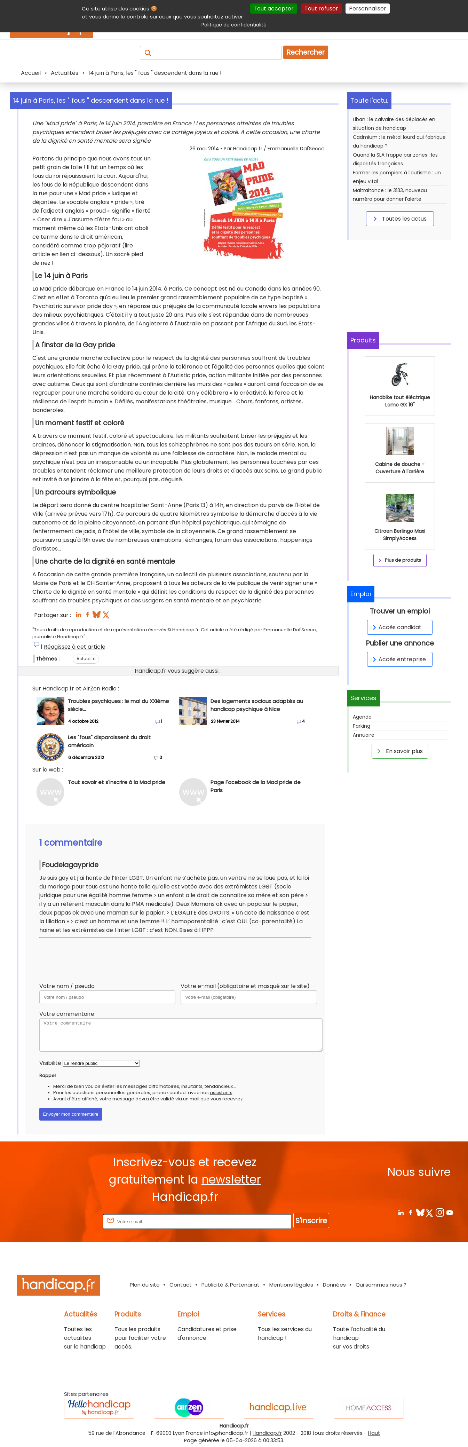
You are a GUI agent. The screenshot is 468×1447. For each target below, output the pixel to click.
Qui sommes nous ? (381, 1284)
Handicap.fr (267, 1433)
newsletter (231, 1179)
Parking (361, 725)
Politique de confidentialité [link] (234, 24)
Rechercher (306, 52)
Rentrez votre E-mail (73, 1221)
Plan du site (145, 1284)
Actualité (86, 659)
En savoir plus (399, 751)
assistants (221, 1093)
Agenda (362, 716)
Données (334, 1284)
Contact (180, 1284)
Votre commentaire (66, 1014)
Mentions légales (291, 1284)
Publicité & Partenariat (230, 1284)
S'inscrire (311, 1221)
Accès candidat (395, 627)
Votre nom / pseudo (67, 986)
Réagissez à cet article (74, 647)
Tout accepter (274, 9)
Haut (374, 1433)
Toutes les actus (399, 218)
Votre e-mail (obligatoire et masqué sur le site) (245, 986)
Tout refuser (321, 9)
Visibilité (50, 1063)
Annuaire (363, 735)
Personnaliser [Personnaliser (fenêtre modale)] (367, 9)
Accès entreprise (398, 659)
